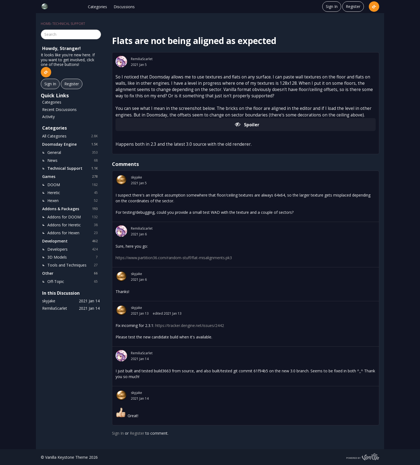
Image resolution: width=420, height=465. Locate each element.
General (73, 152)
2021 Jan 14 (140, 358)
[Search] (96, 34)
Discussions (124, 6)
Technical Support (73, 168)
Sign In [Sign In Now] (50, 83)
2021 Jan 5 (139, 64)
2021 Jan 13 (140, 313)
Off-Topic (73, 281)
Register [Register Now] (71, 83)
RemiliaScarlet (142, 59)
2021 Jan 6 (139, 234)
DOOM (73, 185)
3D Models (73, 257)
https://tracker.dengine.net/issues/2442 (189, 325)
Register (353, 6)
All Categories (71, 136)
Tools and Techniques (73, 265)
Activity (48, 116)
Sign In (332, 6)
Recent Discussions (59, 109)
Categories (97, 6)
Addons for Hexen (73, 233)
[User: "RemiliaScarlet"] (121, 61)
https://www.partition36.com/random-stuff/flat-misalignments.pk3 (174, 257)
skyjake (136, 177)
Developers (73, 249)
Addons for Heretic (73, 225)
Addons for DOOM (73, 217)
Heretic (73, 192)
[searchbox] (71, 34)
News (73, 160)
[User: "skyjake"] (121, 180)
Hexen (73, 200)
